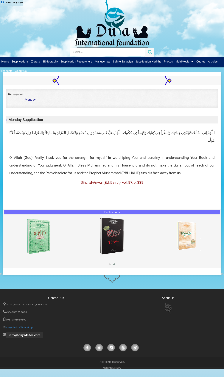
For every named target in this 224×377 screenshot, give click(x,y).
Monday (30, 100)
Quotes (200, 62)
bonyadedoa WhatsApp (19, 327)
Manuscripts (102, 62)
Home (5, 62)
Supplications (20, 62)
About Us (21, 71)
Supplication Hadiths (148, 62)
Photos (168, 62)
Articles (213, 62)
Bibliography (50, 62)
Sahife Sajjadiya (123, 62)
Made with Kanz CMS (112, 368)
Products (7, 71)
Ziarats (35, 62)
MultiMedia (182, 62)
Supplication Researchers (76, 62)
